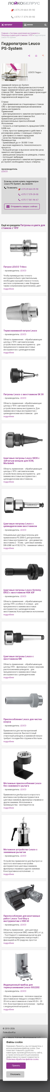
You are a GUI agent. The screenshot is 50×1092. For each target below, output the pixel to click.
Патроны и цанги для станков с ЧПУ (16, 35)
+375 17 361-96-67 (28, 200)
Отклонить (15, 1074)
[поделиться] (29, 55)
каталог (6, 24)
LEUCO (4, 171)
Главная (4, 33)
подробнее (8, 289)
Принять (16, 1065)
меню (28, 24)
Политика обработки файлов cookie (22, 1059)
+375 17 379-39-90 (23, 16)
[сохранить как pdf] (43, 55)
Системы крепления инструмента (24, 33)
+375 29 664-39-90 (23, 9)
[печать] (36, 55)
